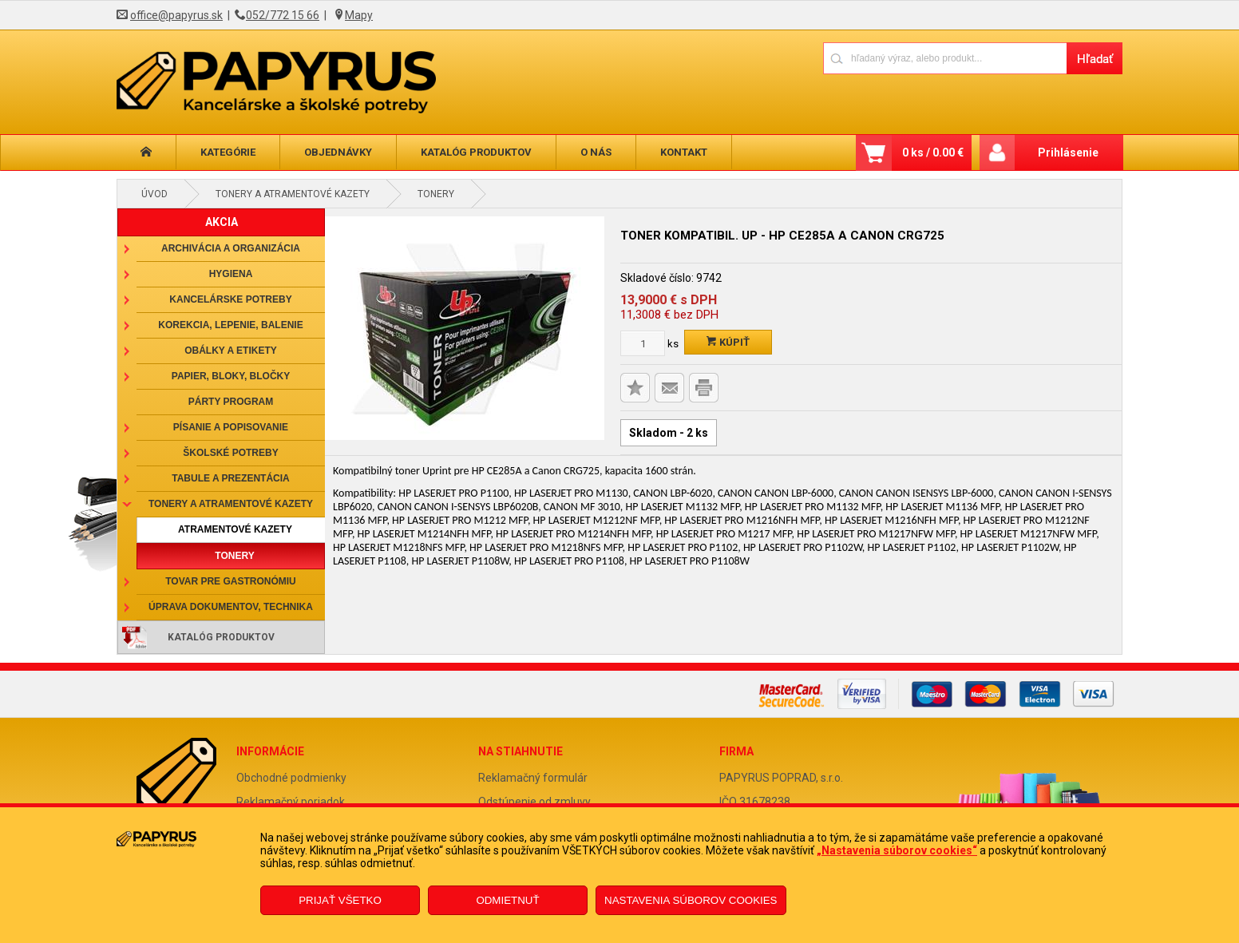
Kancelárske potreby (230, 299)
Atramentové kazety (235, 529)
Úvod (154, 194)
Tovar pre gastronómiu (230, 581)
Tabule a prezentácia (231, 478)
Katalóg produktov (476, 152)
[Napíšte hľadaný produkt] (945, 57)
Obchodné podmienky (291, 777)
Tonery (436, 194)
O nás (596, 152)
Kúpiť (728, 342)
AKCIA (221, 222)
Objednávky (338, 152)
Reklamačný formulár (533, 777)
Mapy (359, 15)
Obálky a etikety (230, 350)
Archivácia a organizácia (230, 248)
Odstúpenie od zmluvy (534, 801)
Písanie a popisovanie (230, 427)
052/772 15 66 (282, 15)
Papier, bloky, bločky (231, 376)
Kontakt (683, 152)
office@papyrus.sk (176, 15)
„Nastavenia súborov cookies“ (897, 850)
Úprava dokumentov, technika (230, 606)
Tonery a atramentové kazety (293, 194)
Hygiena (231, 273)
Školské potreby (230, 452)
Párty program (230, 401)
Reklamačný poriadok (290, 801)
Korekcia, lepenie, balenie (230, 325)
